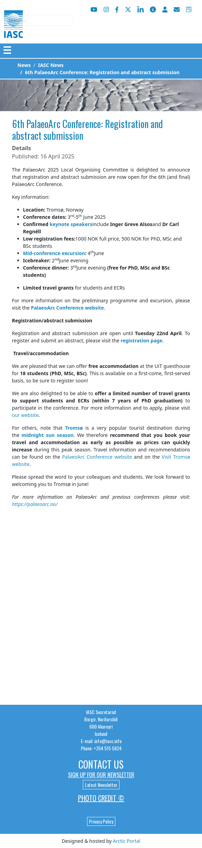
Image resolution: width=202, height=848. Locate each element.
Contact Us (101, 764)
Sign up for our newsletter (101, 775)
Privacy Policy (101, 821)
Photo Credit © (101, 798)
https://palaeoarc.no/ (35, 504)
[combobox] (38, 20)
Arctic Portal (126, 841)
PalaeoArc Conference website (97, 457)
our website (25, 415)
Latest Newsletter (101, 784)
